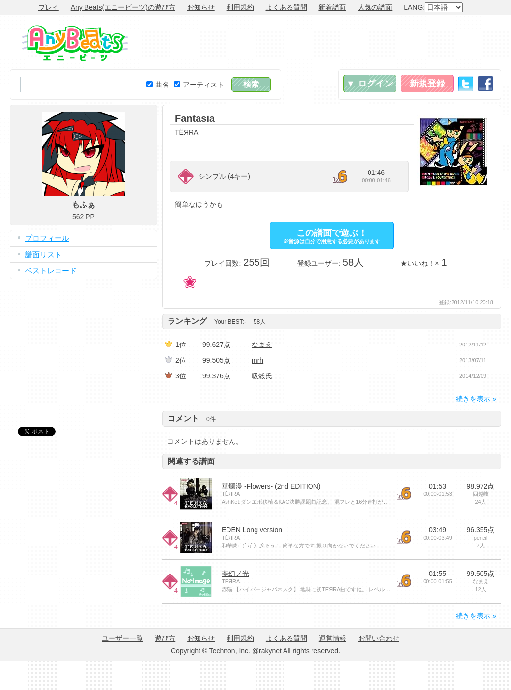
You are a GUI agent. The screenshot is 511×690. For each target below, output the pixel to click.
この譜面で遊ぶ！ (331, 236)
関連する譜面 (191, 461)
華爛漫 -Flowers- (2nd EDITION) (271, 486)
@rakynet (267, 651)
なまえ (262, 344)
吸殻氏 (262, 376)
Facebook (485, 83)
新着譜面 (332, 7)
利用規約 (240, 7)
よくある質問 (286, 7)
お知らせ (201, 7)
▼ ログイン (369, 83)
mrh (257, 360)
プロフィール (47, 238)
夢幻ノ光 (235, 573)
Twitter (465, 83)
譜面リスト (43, 254)
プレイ (48, 7)
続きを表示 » (476, 398)
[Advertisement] (83, 345)
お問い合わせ (378, 638)
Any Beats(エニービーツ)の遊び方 (123, 7)
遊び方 (165, 638)
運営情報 (332, 638)
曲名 (157, 84)
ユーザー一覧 (122, 638)
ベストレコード (51, 270)
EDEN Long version (252, 530)
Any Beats (75, 43)
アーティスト (199, 84)
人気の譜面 (375, 7)
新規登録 (427, 83)
